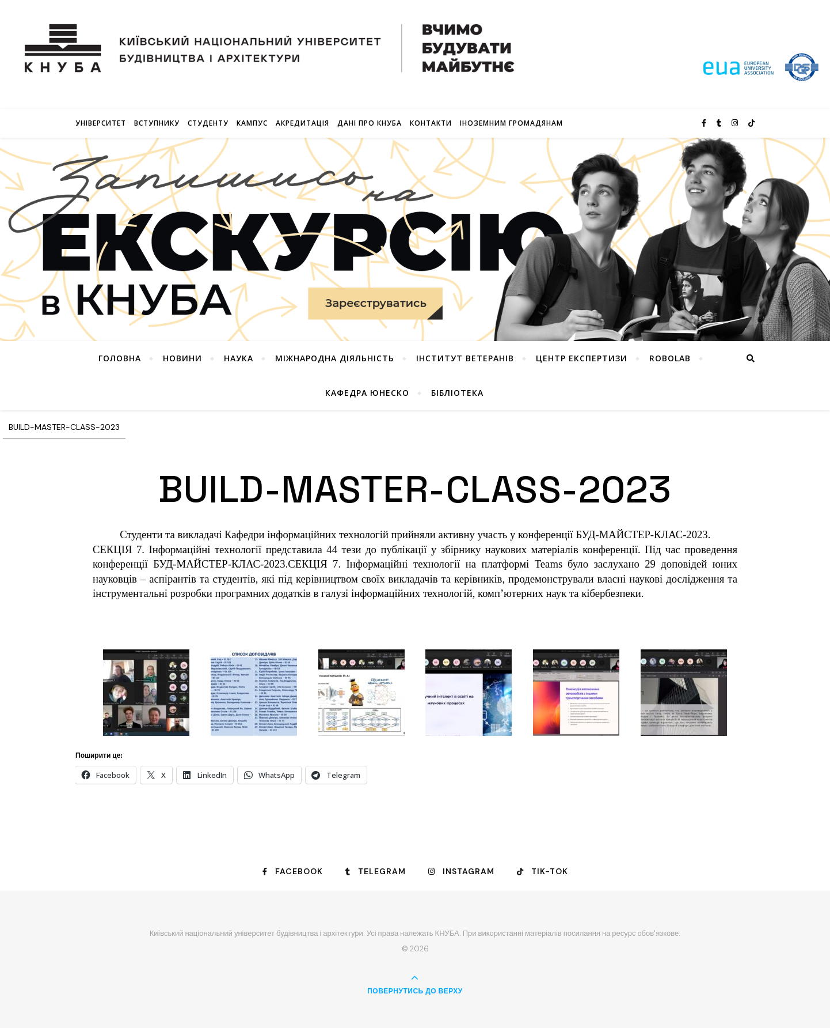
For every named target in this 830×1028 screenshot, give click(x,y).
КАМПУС (252, 123)
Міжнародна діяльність (334, 358)
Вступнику (157, 123)
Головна (119, 358)
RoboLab (670, 358)
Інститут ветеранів (465, 358)
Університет (100, 123)
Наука (238, 358)
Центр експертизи (581, 358)
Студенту (208, 123)
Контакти (431, 123)
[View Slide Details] (415, 239)
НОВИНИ (182, 358)
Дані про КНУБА (369, 123)
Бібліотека (457, 392)
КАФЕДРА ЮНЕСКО (367, 392)
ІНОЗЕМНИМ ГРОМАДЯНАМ (511, 123)
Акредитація (302, 123)
